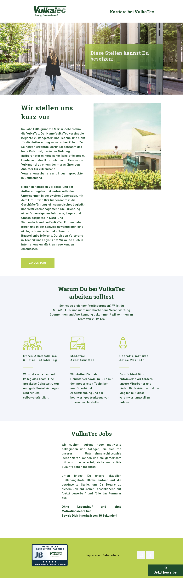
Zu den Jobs (38, 262)
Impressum (93, 555)
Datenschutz (110, 555)
